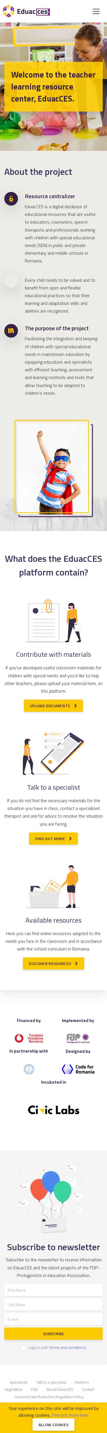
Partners (82, 1382)
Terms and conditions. (68, 1347)
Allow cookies (54, 1425)
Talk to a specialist (51, 1382)
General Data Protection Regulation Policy (49, 1397)
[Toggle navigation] (96, 11)
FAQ (34, 1389)
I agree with (57, 1347)
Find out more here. (70, 1415)
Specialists (19, 1382)
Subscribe (53, 1334)
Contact (88, 1389)
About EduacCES (60, 1389)
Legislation (14, 1389)
